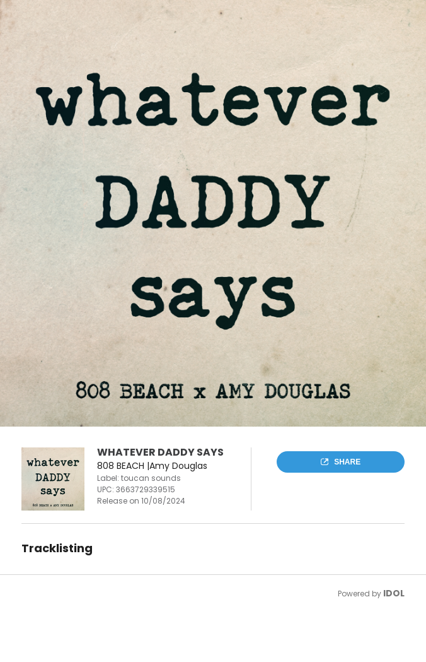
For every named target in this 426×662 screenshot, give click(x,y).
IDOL (394, 593)
